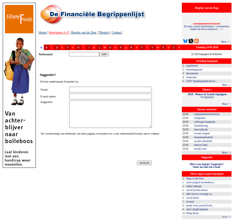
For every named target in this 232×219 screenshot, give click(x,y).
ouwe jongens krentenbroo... (200, 182)
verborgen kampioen (204, 122)
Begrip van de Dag (83, 32)
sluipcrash (191, 77)
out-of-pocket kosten (196, 190)
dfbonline (227, 217)
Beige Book (192, 213)
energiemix (200, 118)
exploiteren (192, 65)
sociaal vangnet (202, 133)
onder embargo (194, 186)
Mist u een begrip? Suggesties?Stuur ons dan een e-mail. (206, 165)
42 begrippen (207, 95)
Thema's (103, 32)
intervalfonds (200, 129)
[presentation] (82, 149)
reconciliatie (192, 197)
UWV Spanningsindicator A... (201, 81)
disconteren (192, 73)
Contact (117, 32)
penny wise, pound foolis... (200, 205)
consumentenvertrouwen (206, 114)
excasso (190, 201)
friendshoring (201, 125)
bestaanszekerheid (203, 137)
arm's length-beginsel (197, 209)
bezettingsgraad (194, 69)
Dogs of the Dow (195, 178)
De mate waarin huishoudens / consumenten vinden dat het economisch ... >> (207, 26)
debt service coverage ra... (199, 194)
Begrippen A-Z (59, 32)
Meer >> (225, 41)
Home (43, 32)
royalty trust (200, 148)
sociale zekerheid (203, 141)
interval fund (200, 145)
